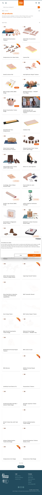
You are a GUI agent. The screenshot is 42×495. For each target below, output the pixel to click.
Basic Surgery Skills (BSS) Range (9, 92)
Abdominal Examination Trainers (9, 39)
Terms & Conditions (19, 477)
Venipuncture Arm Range (9, 459)
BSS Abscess (6, 368)
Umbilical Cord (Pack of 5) (10, 386)
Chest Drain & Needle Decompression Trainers (9, 149)
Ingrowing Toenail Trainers (29, 276)
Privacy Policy (18, 475)
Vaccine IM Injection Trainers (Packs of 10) (30, 441)
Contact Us (30, 475)
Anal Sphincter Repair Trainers (31, 74)
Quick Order (30, 477)
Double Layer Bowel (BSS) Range (9, 204)
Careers (29, 482)
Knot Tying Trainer (8, 314)
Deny (21, 255)
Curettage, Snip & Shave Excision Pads (9, 185)
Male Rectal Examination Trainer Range (9, 332)
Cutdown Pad (26, 129)
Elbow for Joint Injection (29, 166)
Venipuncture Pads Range (29, 459)
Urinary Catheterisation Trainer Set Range (9, 441)
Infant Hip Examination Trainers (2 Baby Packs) (9, 276)
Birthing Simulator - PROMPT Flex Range (30, 92)
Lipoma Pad (26, 57)
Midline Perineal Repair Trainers (29, 368)
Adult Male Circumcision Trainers (29, 39)
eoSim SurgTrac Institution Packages (30, 204)
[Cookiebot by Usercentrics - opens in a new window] (36, 239)
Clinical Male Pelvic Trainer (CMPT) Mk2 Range (10, 167)
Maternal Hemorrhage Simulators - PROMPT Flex (30, 332)
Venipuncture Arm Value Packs (11, 57)
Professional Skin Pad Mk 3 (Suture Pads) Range (10, 404)
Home (3, 10)
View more (21, 466)
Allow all (34, 255)
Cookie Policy (17, 479)
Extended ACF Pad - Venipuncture (8, 130)
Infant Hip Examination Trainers (29, 258)
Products (6, 10)
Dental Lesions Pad (8, 74)
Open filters (21, 22)
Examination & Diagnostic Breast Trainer (9, 222)
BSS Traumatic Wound (28, 294)
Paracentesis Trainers (28, 386)
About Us (30, 480)
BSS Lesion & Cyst (27, 349)
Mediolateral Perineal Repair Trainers (10, 350)
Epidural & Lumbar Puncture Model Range (30, 222)
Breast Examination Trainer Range (10, 110)
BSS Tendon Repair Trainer (30, 314)
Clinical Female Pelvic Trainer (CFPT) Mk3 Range (30, 149)
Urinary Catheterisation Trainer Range (29, 422)
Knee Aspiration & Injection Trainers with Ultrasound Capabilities (10, 296)
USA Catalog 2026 (31, 484)
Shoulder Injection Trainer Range (29, 404)
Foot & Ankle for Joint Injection (28, 185)
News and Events (31, 479)
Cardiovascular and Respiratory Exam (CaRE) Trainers (29, 111)
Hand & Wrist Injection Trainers (9, 258)
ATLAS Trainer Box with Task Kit (10, 422)
